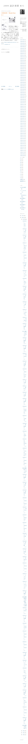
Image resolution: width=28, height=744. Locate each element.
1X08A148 (22, 138)
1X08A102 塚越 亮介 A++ (24, 720)
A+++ (21, 157)
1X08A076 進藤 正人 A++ (24, 678)
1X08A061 (22, 97)
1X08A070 (22, 102)
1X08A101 (22, 119)
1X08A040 (22, 85)
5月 (23, 732)
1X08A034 (22, 75)
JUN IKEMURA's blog (23, 195)
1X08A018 (22, 60)
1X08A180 (22, 153)
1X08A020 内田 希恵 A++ (24, 289)
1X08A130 (22, 133)
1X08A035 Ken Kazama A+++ (25, 610)
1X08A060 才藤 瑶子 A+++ (24, 477)
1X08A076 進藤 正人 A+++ (24, 238)
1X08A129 (22, 131)
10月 (24, 219)
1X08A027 (22, 68)
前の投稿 (17, 86)
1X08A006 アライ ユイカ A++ (25, 663)
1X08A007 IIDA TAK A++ (24, 670)
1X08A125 (22, 130)
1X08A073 (22, 106)
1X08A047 (22, 87)
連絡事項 (22, 181)
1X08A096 (22, 116)
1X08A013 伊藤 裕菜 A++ (24, 326)
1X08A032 (22, 73)
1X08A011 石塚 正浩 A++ (24, 296)
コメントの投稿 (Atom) (9, 89)
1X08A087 (22, 111)
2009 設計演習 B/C (14, 6)
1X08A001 (22, 41)
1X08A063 (22, 99)
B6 (20, 167)
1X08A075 (22, 107)
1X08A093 (22, 114)
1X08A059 (22, 94)
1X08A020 (22, 63)
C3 (20, 176)
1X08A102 (22, 121)
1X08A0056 (22, 44)
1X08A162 (22, 143)
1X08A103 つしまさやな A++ (25, 312)
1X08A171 (22, 148)
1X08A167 (22, 147)
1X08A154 (22, 140)
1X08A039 (22, 84)
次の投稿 (3, 86)
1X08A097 (22, 118)
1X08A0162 (22, 56)
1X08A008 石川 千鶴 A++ (24, 544)
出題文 (21, 179)
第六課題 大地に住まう (25, 727)
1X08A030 (22, 72)
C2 (20, 174)
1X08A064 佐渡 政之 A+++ (24, 348)
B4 (20, 164)
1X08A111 (22, 126)
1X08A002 (22, 43)
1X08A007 (22, 48)
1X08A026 (22, 67)
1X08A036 (22, 79)
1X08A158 (22, 141)
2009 (23, 217)
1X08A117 (22, 128)
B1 (20, 159)
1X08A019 (22, 61)
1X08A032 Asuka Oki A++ (24, 418)
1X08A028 (22, 70)
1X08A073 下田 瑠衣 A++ (24, 551)
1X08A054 (22, 92)
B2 (20, 160)
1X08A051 (22, 90)
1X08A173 (22, 150)
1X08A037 (22, 80)
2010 (23, 215)
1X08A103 (22, 123)
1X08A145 (22, 136)
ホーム (10, 86)
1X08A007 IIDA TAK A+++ (25, 223)
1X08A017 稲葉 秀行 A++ (24, 401)
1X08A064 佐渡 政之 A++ (24, 265)
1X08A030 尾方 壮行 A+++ (24, 485)
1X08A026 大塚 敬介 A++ (24, 618)
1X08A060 (22, 96)
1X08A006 (22, 46)
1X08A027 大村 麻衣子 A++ (25, 364)
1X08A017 (22, 58)
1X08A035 (22, 77)
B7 (9, 44)
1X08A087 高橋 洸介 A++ (24, 426)
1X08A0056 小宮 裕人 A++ (25, 536)
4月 (23, 734)
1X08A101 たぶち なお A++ (25, 576)
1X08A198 (22, 155)
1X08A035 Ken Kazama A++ (25, 356)
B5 (20, 165)
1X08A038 (6, 44)
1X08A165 (22, 145)
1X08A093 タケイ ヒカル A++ (25, 273)
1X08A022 (22, 65)
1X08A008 (22, 50)
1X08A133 (22, 135)
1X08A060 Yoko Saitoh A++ (25, 281)
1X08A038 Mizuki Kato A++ (25, 517)
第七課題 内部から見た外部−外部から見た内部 (25, 601)
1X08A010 (22, 51)
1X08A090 (22, 113)
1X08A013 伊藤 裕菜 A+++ (24, 340)
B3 (20, 162)
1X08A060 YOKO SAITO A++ (25, 626)
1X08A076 (22, 109)
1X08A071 (22, 104)
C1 (20, 172)
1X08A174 (22, 152)
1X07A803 (22, 39)
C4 (20, 177)
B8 (20, 170)
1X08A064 (22, 101)
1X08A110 (22, 124)
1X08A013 (22, 55)
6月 (23, 730)
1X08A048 (22, 89)
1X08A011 (22, 53)
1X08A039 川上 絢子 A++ (24, 304)
